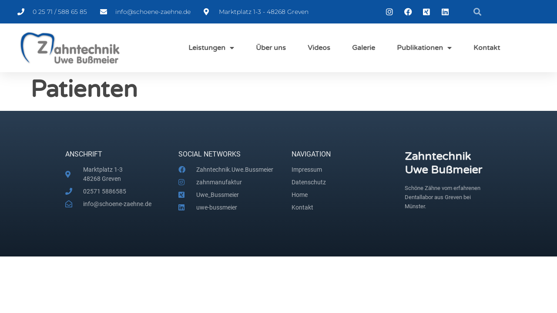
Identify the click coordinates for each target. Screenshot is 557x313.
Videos (319, 47)
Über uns (271, 47)
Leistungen (211, 48)
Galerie (363, 47)
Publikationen (424, 48)
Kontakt (486, 47)
